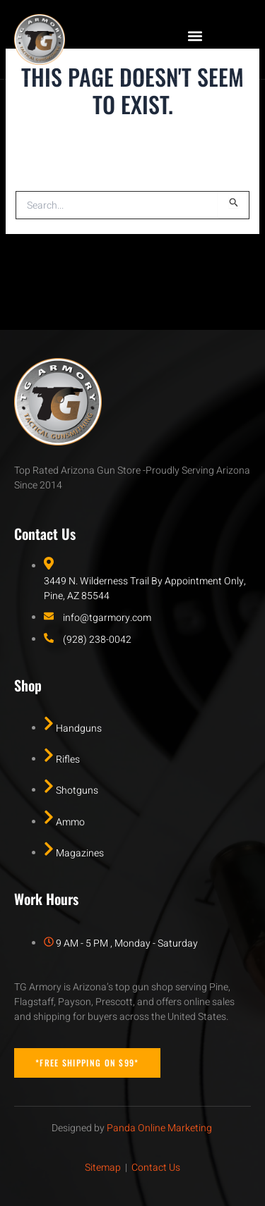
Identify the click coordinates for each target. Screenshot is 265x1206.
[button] (195, 36)
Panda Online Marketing (159, 1128)
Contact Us (155, 1167)
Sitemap (103, 1167)
